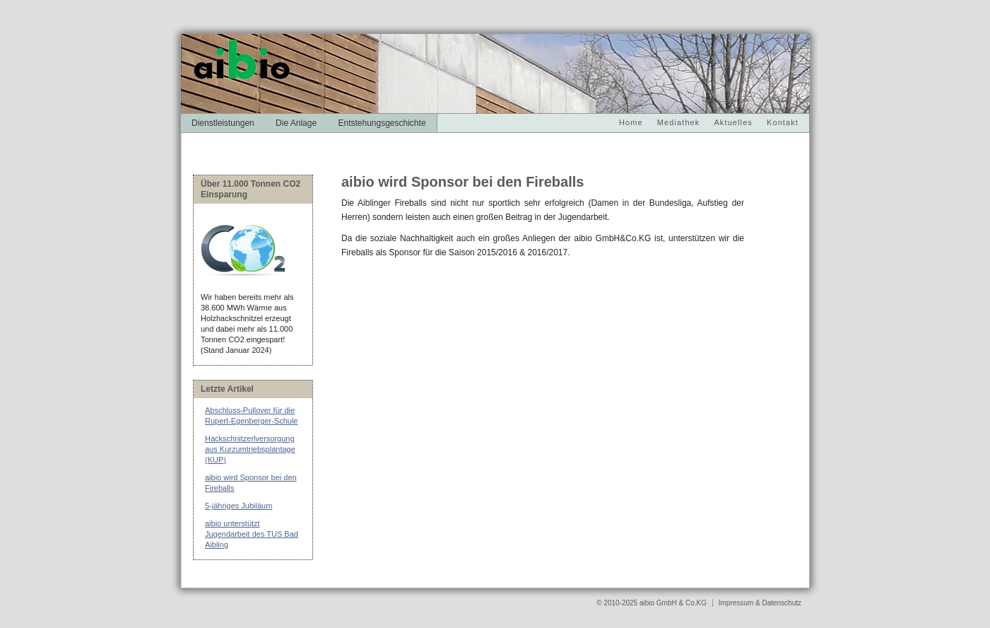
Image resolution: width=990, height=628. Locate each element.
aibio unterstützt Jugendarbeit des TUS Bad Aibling (251, 534)
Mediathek (678, 122)
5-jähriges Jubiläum (238, 505)
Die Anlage (296, 123)
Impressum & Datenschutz (760, 603)
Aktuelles (733, 122)
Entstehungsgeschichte (381, 123)
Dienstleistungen (222, 123)
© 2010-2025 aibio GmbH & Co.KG (652, 603)
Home (631, 122)
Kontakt (783, 122)
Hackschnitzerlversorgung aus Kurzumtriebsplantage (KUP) (250, 449)
